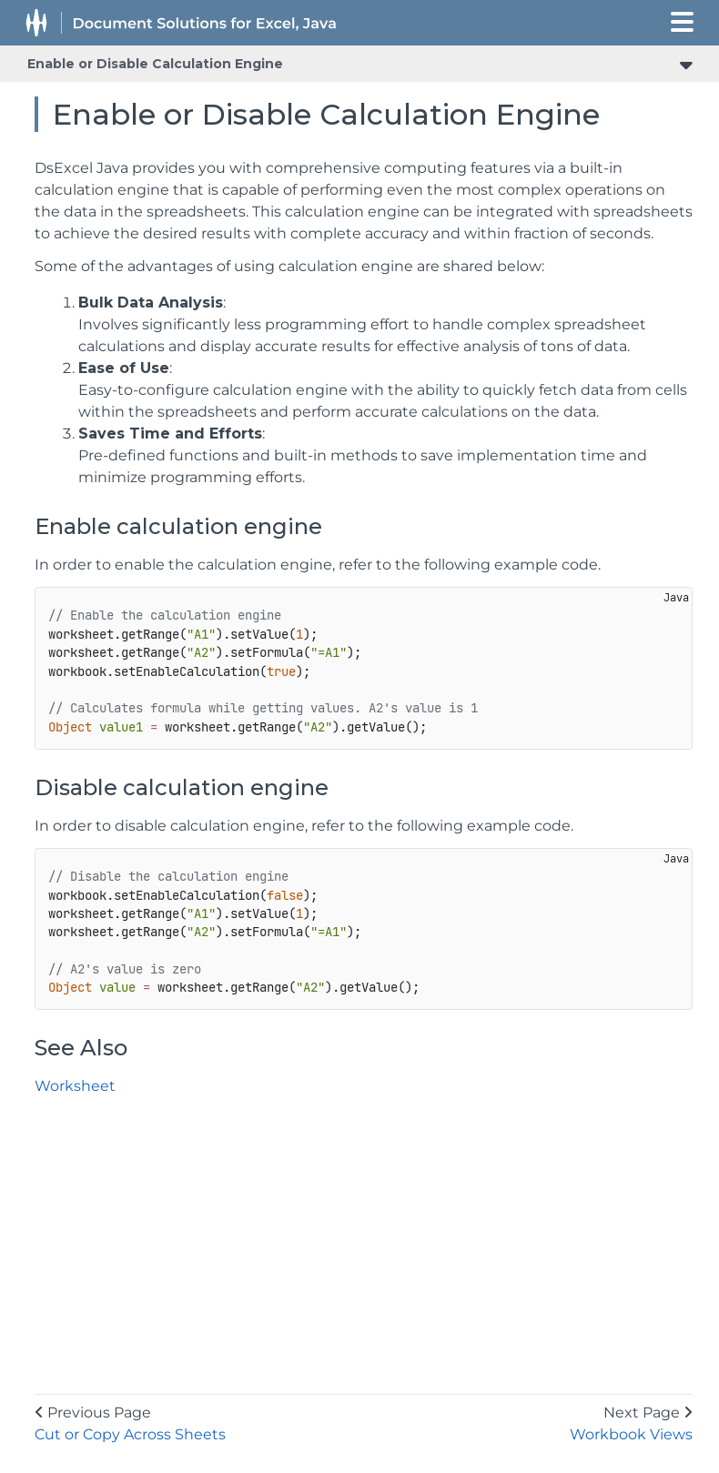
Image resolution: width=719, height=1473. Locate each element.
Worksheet (75, 1086)
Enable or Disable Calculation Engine (155, 63)
